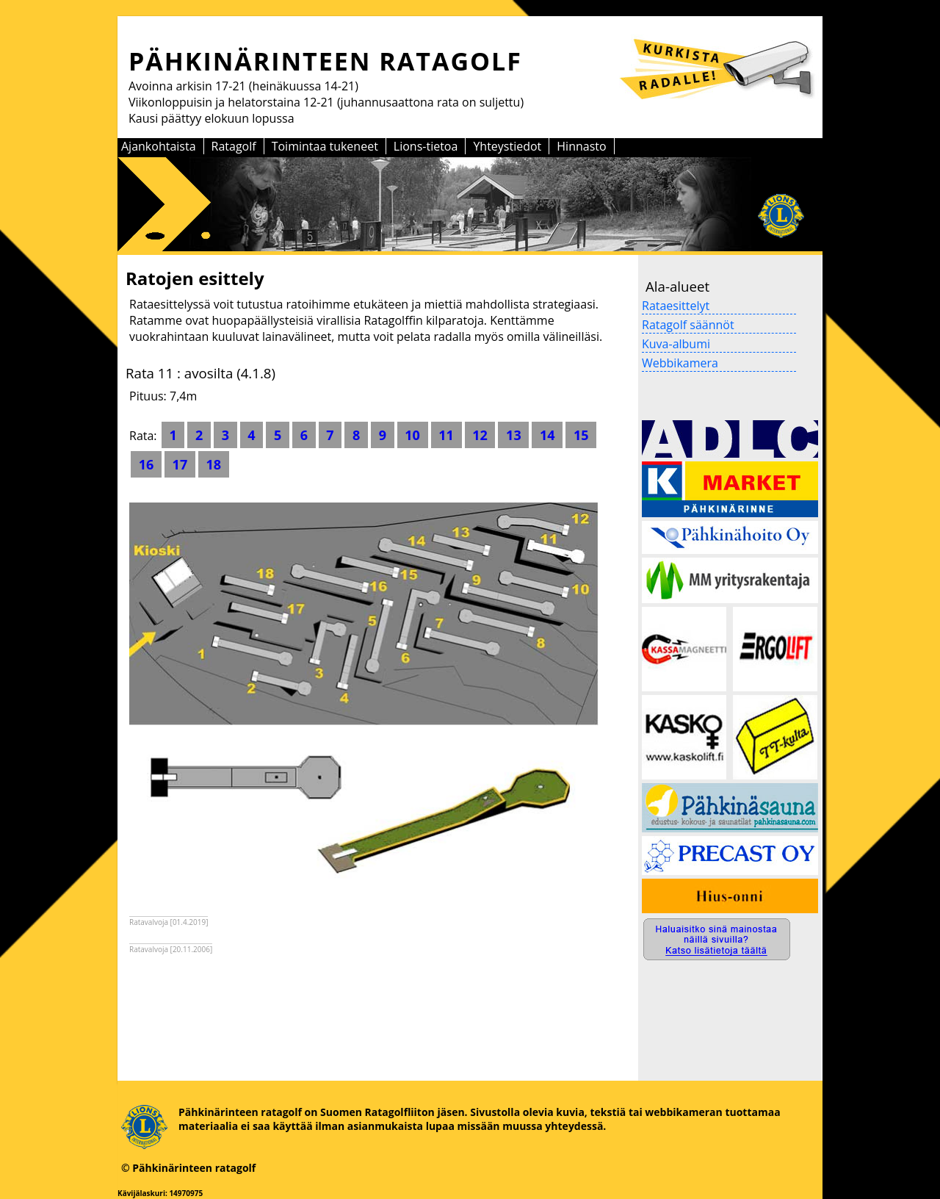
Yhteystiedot (507, 146)
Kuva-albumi (676, 344)
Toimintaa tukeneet (325, 146)
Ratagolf (234, 146)
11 (446, 435)
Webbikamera (680, 363)
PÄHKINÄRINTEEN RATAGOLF (325, 61)
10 (413, 435)
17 (180, 464)
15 (581, 435)
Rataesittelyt (675, 306)
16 (146, 464)
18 (214, 464)
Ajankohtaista (158, 146)
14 (547, 435)
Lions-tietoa (426, 146)
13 (513, 435)
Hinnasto (581, 146)
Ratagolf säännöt (688, 325)
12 (480, 435)
